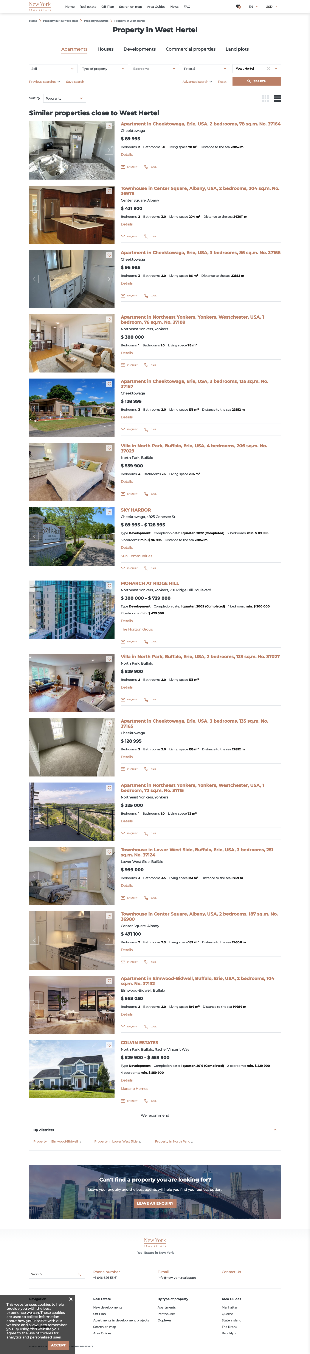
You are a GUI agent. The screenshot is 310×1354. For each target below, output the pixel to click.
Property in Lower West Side (115, 1141)
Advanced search (195, 82)
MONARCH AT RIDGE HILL (150, 583)
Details (127, 155)
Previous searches (42, 82)
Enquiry (132, 167)
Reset (222, 82)
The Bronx (229, 1327)
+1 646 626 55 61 (105, 1278)
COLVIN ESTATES (139, 1042)
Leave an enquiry (155, 1203)
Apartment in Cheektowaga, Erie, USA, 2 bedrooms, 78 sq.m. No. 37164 (201, 124)
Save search (75, 82)
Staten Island (231, 1320)
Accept (58, 1345)
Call (154, 167)
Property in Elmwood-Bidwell (55, 1141)
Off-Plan (99, 1314)
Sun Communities (136, 556)
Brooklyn (229, 1333)
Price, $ (189, 69)
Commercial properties (190, 49)
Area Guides (102, 1333)
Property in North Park (172, 1141)
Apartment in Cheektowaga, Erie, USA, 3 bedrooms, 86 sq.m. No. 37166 (201, 252)
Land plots (237, 49)
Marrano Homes (134, 1089)
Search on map (104, 1327)
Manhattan (230, 1307)
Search (259, 81)
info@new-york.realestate (177, 1278)
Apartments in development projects (121, 1320)
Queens (227, 1314)
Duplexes (164, 1320)
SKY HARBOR (136, 510)
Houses (105, 49)
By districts (43, 1130)
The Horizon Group (137, 629)
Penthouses (166, 1314)
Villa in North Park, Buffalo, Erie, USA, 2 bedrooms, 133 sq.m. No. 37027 (200, 656)
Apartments (74, 49)
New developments (107, 1307)
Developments (140, 49)
